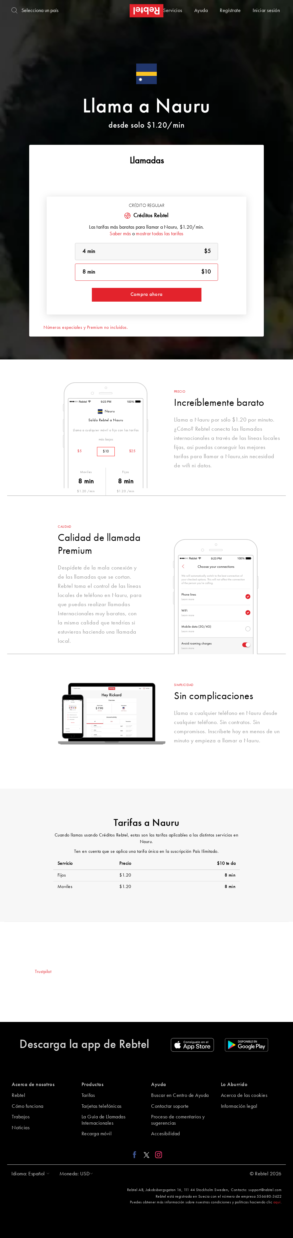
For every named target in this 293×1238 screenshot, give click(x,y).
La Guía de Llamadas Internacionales (104, 1120)
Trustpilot (43, 972)
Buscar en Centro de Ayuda (180, 1095)
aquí (277, 1202)
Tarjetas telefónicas (102, 1106)
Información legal (239, 1106)
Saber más (120, 233)
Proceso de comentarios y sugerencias (178, 1120)
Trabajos (20, 1117)
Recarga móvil (97, 1133)
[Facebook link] (136, 1154)
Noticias (20, 1127)
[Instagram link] (157, 1154)
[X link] (146, 1154)
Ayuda (201, 10)
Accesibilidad (165, 1133)
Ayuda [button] (158, 1084)
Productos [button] (93, 1084)
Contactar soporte (170, 1106)
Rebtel (18, 1095)
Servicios (172, 10)
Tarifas (88, 1095)
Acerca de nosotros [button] (33, 1084)
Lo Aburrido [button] (234, 1084)
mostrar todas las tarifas (159, 233)
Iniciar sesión (266, 10)
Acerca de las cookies (244, 1095)
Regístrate (230, 10)
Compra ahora (146, 294)
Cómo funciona (27, 1106)
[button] (29, 1173)
